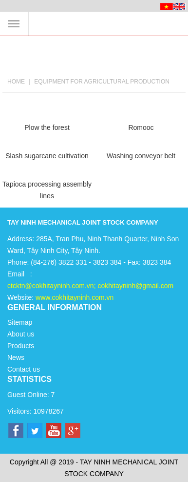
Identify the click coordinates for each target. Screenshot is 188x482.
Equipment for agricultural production (101, 81)
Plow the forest (47, 127)
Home (16, 81)
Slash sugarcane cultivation (46, 156)
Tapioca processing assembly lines (47, 189)
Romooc (140, 127)
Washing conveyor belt (141, 156)
